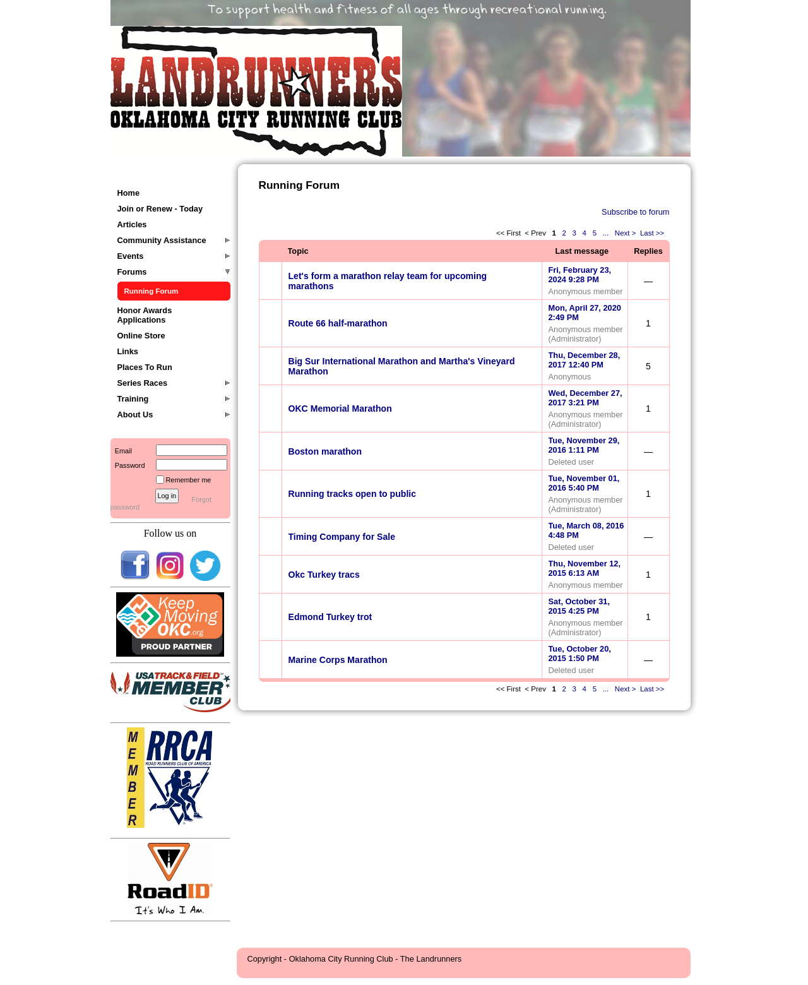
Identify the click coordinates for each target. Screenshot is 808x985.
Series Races (142, 383)
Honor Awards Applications (144, 315)
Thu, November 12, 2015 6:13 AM (585, 568)
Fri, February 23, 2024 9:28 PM (580, 274)
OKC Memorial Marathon (340, 408)
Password (127, 465)
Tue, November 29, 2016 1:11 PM (584, 445)
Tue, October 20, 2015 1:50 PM (580, 653)
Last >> (653, 233)
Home (128, 193)
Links (127, 351)
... (605, 233)
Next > (625, 233)
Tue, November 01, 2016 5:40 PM (584, 483)
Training (133, 398)
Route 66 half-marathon (338, 323)
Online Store (141, 335)
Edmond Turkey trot (330, 617)
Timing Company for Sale (342, 537)
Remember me (188, 480)
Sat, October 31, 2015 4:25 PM (579, 606)
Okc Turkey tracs (324, 575)
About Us (135, 414)
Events (130, 256)
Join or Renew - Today (160, 208)
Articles (132, 224)
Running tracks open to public (352, 494)
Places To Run (144, 367)
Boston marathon (325, 451)
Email (121, 451)
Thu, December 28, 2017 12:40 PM (585, 359)
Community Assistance (161, 240)
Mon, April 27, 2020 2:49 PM (585, 312)
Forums (132, 272)
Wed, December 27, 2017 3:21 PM (585, 397)
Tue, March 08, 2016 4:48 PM (586, 530)
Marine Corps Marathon (338, 660)
